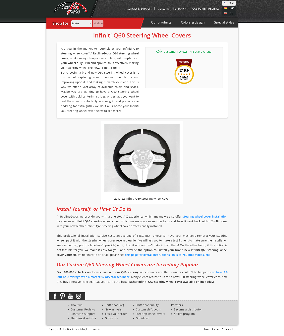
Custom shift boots (148, 309)
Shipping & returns (83, 318)
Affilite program (184, 313)
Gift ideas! (142, 318)
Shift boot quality (147, 305)
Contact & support (83, 313)
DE (231, 13)
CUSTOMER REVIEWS (206, 8)
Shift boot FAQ (114, 305)
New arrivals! (113, 309)
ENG (231, 3)
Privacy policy (228, 328)
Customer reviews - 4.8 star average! (184, 51)
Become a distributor (188, 309)
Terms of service (212, 328)
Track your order (116, 313)
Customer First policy (172, 8)
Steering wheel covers (150, 313)
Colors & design (193, 22)
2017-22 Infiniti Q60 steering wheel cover (142, 198)
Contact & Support (139, 8)
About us (77, 305)
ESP (231, 8)
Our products (161, 22)
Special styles (224, 22)
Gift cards (111, 318)
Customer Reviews (83, 309)
